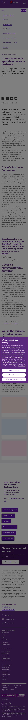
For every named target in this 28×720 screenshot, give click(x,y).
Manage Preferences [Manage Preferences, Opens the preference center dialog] (14, 374)
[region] (14, 360)
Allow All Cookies (14, 370)
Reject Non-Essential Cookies (14, 379)
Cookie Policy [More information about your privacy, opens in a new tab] (22, 366)
